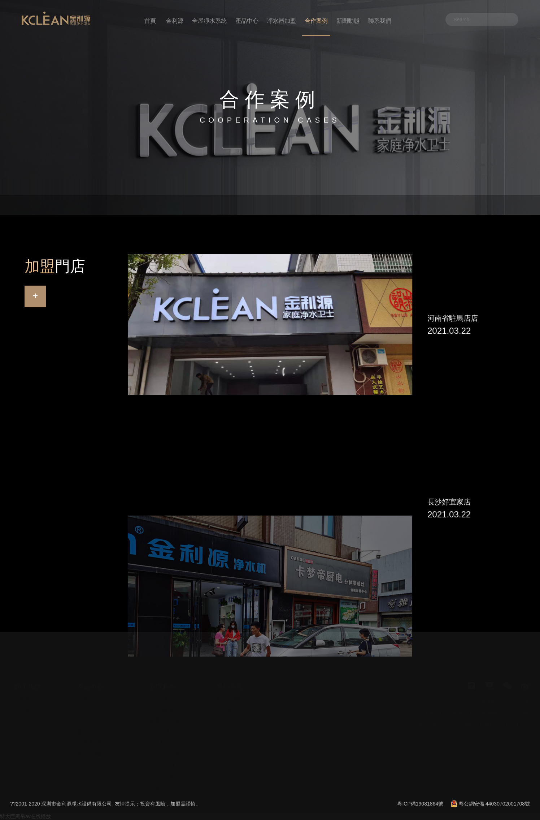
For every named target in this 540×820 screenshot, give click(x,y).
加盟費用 (463, 707)
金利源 (174, 21)
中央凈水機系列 (95, 703)
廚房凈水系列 (92, 737)
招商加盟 (24, 715)
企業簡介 (24, 692)
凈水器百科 (162, 737)
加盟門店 (491, 696)
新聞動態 (348, 21)
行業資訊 (159, 726)
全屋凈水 (520, 696)
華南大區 (77, 205)
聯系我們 (379, 21)
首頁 (150, 21)
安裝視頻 (159, 782)
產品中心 (246, 21)
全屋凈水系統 (209, 21)
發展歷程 (24, 703)
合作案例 (316, 21)
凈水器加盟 (281, 21)
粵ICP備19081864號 (420, 804)
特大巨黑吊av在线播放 (25, 816)
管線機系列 (90, 726)
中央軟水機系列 (95, 715)
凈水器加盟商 (164, 748)
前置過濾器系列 (95, 692)
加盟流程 (434, 707)
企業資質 (463, 696)
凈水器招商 (162, 771)
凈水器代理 (162, 760)
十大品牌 (520, 707)
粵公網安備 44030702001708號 (494, 804)
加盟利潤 (491, 707)
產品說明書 (90, 748)
